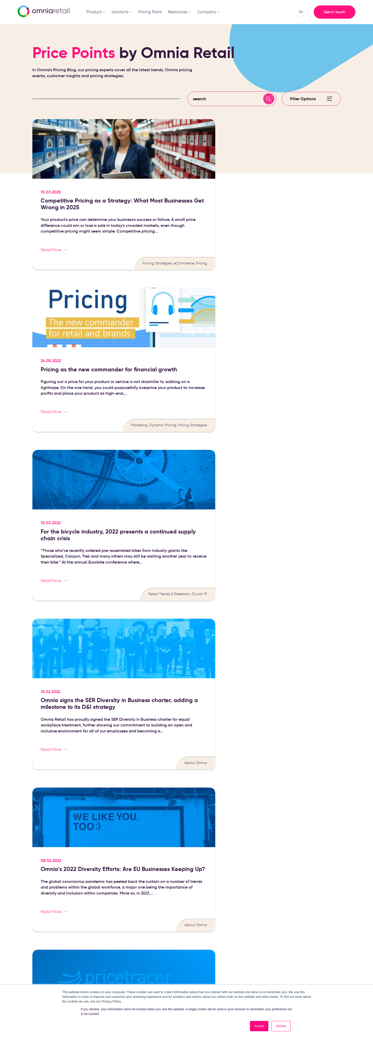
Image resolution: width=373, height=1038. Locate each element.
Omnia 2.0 (269, 954)
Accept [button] (259, 1026)
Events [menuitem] (200, 931)
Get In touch (334, 12)
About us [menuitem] (254, 908)
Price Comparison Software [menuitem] (158, 942)
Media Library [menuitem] (206, 923)
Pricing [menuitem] (252, 947)
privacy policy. (205, 793)
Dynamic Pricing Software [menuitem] (156, 918)
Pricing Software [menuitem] (156, 908)
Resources (179, 11)
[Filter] (311, 104)
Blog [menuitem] (199, 908)
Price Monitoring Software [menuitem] (156, 930)
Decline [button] (281, 1026)
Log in (253, 954)
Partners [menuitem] (253, 931)
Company (208, 11)
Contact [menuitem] (254, 939)
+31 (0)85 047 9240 (314, 937)
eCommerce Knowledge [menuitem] (215, 916)
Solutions (121, 11)
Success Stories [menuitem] (207, 939)
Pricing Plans (150, 11)
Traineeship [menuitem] (256, 923)
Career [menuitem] (252, 916)
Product (96, 11)
